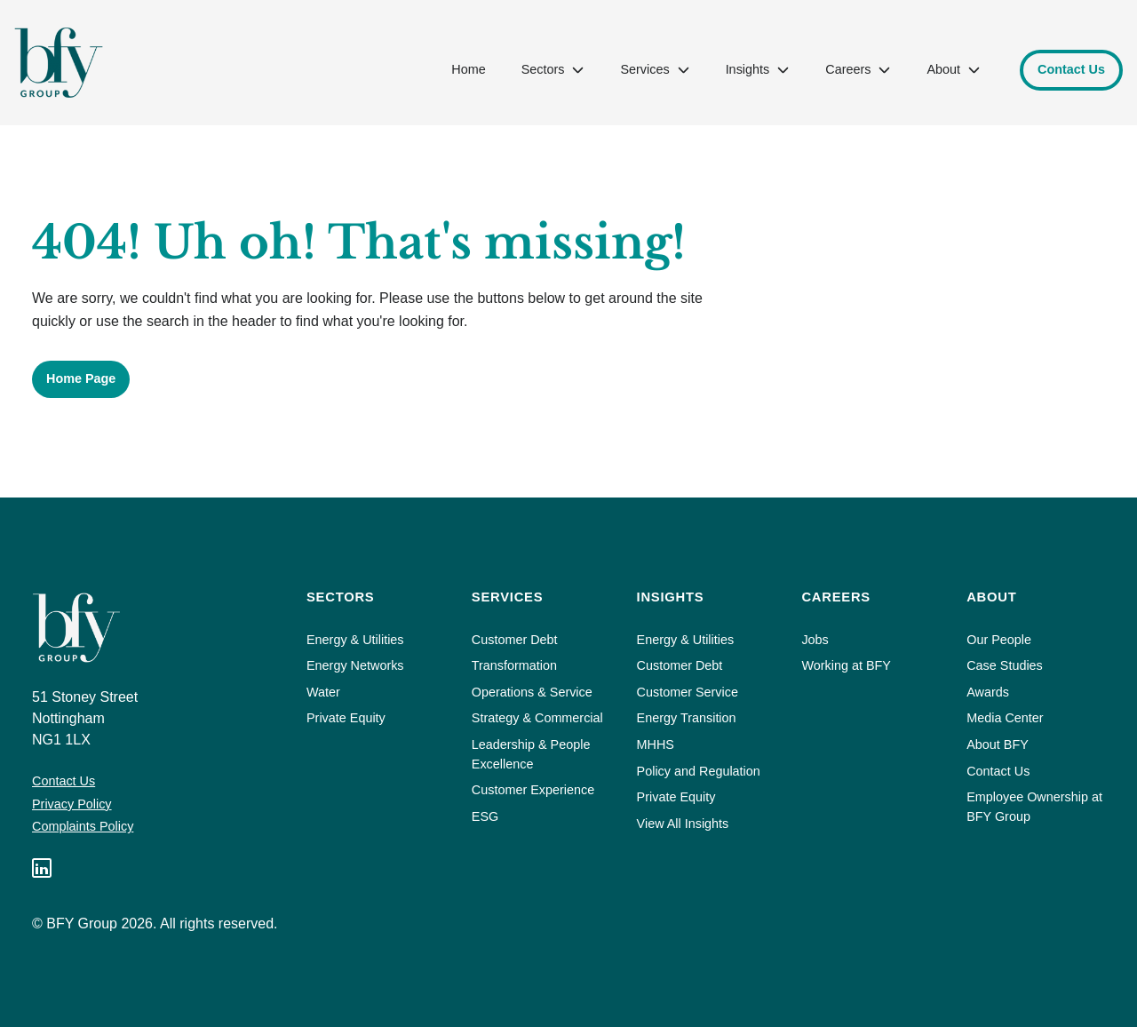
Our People (998, 640)
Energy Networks (355, 665)
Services (654, 69)
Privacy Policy (72, 804)
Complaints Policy (82, 826)
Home (468, 69)
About (952, 69)
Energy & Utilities (355, 640)
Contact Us (63, 781)
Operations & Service (532, 692)
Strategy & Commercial (537, 718)
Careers (857, 69)
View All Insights (683, 823)
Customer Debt (515, 640)
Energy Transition (686, 718)
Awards (987, 692)
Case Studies (1004, 665)
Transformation (514, 665)
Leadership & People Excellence (531, 754)
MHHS (655, 744)
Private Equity (346, 718)
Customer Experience (533, 790)
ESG (485, 816)
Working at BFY (846, 665)
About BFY (997, 744)
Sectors (552, 69)
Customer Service (687, 692)
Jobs (814, 640)
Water (323, 692)
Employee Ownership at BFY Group (1034, 807)
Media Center (1004, 718)
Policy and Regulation (698, 771)
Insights (757, 69)
